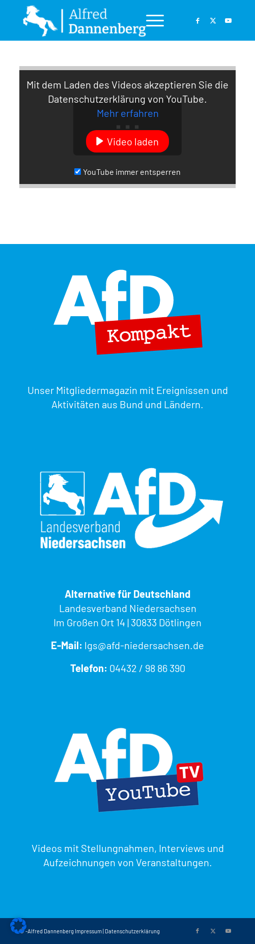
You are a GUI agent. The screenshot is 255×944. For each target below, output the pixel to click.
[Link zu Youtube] (228, 20)
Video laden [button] (133, 141)
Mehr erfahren (128, 113)
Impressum (88, 931)
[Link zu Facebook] (197, 20)
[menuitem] (150, 20)
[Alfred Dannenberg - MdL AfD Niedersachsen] (106, 20)
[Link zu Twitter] (212, 20)
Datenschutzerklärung (132, 931)
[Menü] (150, 20)
